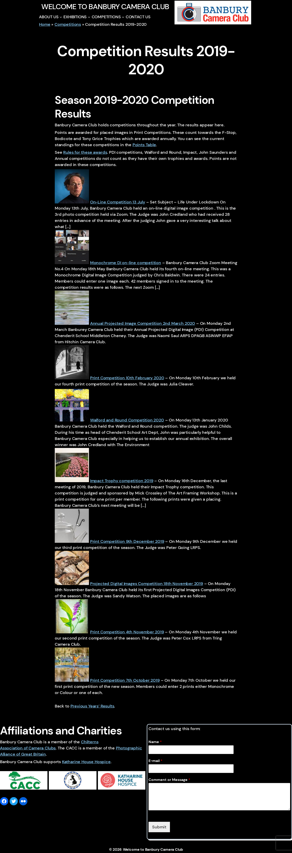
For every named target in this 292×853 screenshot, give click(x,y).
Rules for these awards (85, 152)
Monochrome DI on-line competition (125, 262)
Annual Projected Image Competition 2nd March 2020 (142, 323)
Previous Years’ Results (92, 706)
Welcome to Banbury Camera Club (105, 6)
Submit (159, 827)
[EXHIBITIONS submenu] (89, 17)
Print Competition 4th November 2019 (127, 632)
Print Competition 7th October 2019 (125, 680)
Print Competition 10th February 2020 (127, 378)
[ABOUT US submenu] (61, 17)
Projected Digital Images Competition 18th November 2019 (146, 583)
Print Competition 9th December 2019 (127, 541)
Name (155, 742)
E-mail (155, 761)
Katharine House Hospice (86, 762)
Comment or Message (169, 780)
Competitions (68, 24)
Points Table (144, 145)
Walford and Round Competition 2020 (127, 420)
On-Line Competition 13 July (117, 202)
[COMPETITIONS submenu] (123, 17)
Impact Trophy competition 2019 (121, 481)
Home (44, 24)
